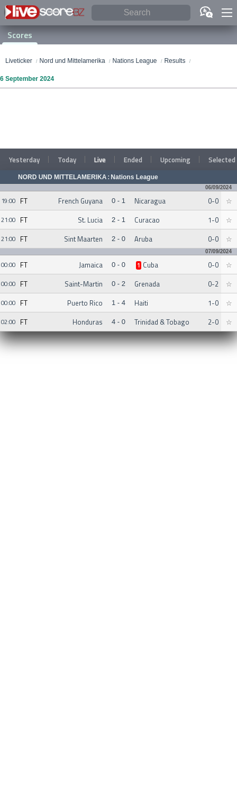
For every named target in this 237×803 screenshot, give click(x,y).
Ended (133, 159)
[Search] (141, 13)
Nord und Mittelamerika (62, 177)
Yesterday (24, 159)
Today (67, 159)
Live (100, 159)
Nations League (134, 177)
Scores (19, 35)
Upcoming (175, 159)
